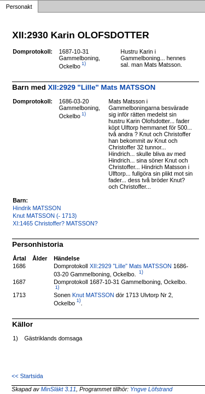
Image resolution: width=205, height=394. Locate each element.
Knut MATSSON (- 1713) (45, 215)
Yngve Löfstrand (151, 389)
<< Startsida (27, 376)
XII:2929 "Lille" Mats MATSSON (102, 87)
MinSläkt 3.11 (59, 389)
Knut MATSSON (93, 295)
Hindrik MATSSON (37, 208)
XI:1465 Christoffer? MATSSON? (55, 223)
